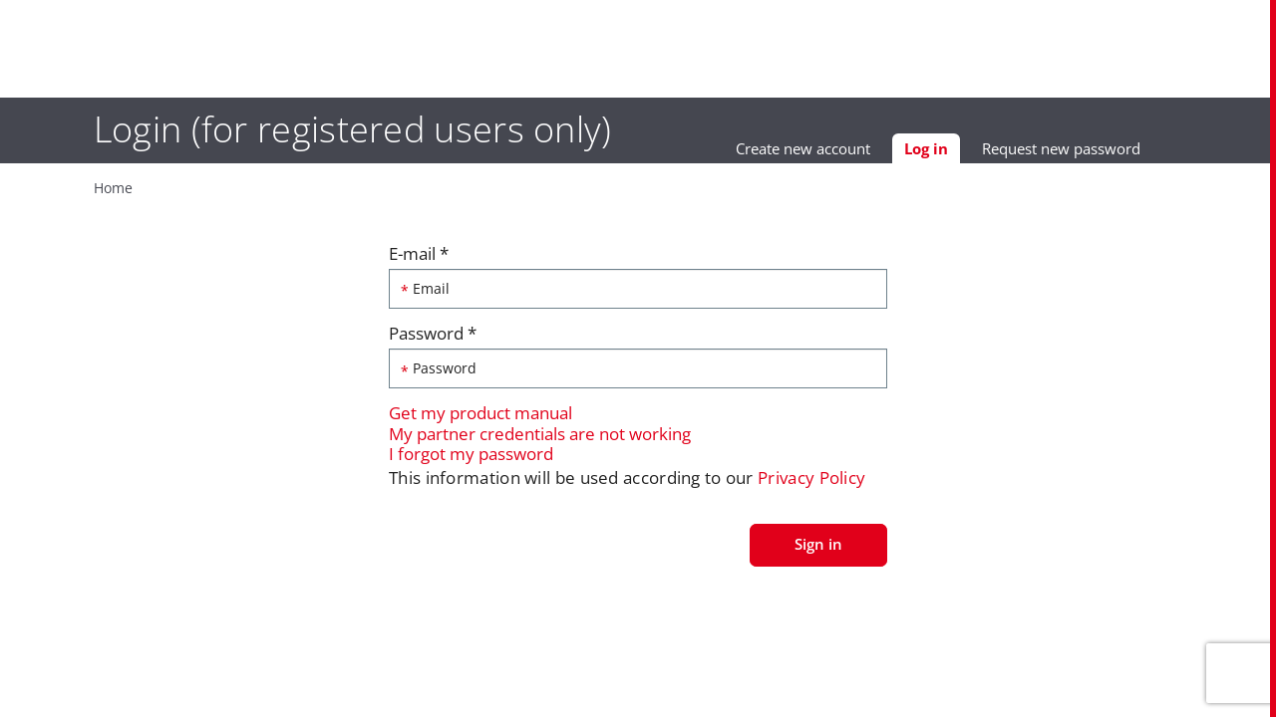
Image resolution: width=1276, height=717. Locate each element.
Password (433, 338)
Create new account (832, 152)
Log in (961, 155)
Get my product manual (480, 417)
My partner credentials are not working (540, 437)
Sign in (818, 548)
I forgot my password (471, 458)
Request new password (1090, 152)
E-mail (419, 258)
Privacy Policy (811, 481)
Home (82, 188)
